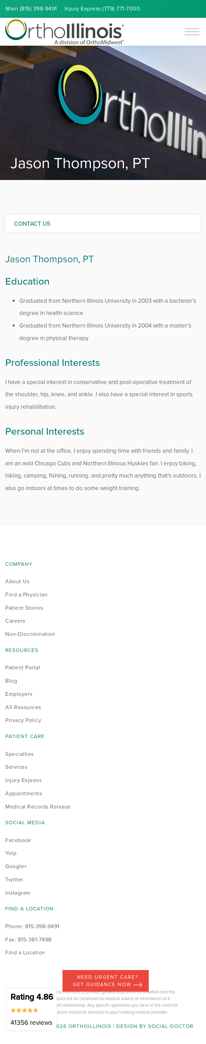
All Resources (23, 707)
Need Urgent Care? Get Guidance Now (107, 981)
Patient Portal (22, 667)
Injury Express (23, 780)
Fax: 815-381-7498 (28, 940)
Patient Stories (24, 608)
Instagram (18, 893)
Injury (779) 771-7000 (102, 9)
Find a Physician (26, 595)
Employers (18, 694)
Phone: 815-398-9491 (32, 926)
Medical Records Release (38, 807)
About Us (17, 581)
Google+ (16, 866)
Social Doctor (170, 1026)
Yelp (10, 853)
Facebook (18, 840)
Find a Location (25, 952)
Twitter (14, 880)
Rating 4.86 (31, 1009)
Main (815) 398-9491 (31, 9)
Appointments (23, 793)
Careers (15, 621)
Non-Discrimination (30, 634)
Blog (11, 681)
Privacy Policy (23, 720)
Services (16, 767)
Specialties (19, 754)
